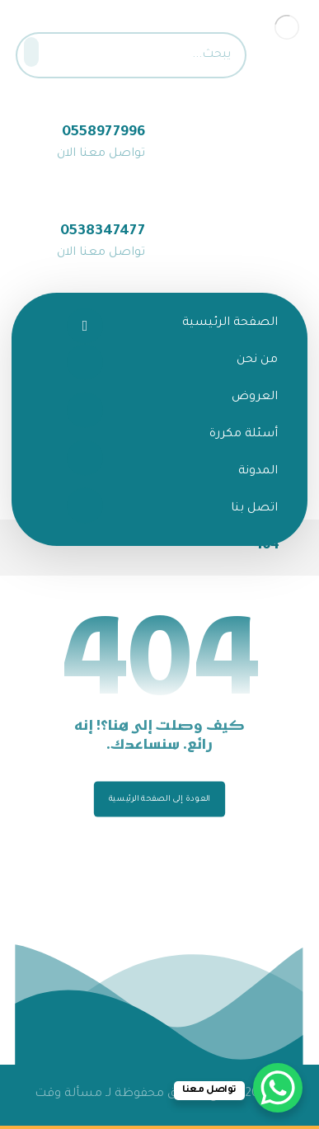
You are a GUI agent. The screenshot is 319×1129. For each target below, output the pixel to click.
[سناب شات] (85, 458)
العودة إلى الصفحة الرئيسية (159, 799)
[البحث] (36, 52)
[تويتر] (85, 362)
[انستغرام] (85, 410)
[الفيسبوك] (85, 326)
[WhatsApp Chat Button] (278, 1088)
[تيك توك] (85, 505)
